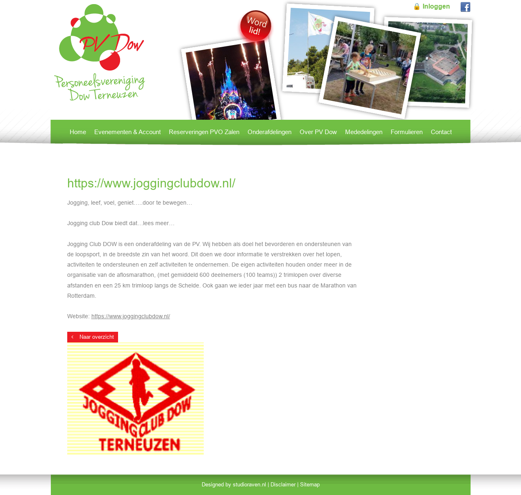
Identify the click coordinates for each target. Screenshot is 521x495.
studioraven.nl (249, 484)
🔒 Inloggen (431, 6)
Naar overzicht (92, 337)
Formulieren (407, 131)
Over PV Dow (318, 131)
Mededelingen (363, 131)
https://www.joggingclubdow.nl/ (130, 316)
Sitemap (310, 484)
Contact (441, 131)
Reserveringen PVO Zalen (204, 131)
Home (78, 131)
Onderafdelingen (269, 131)
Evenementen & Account (127, 131)
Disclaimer (283, 484)
